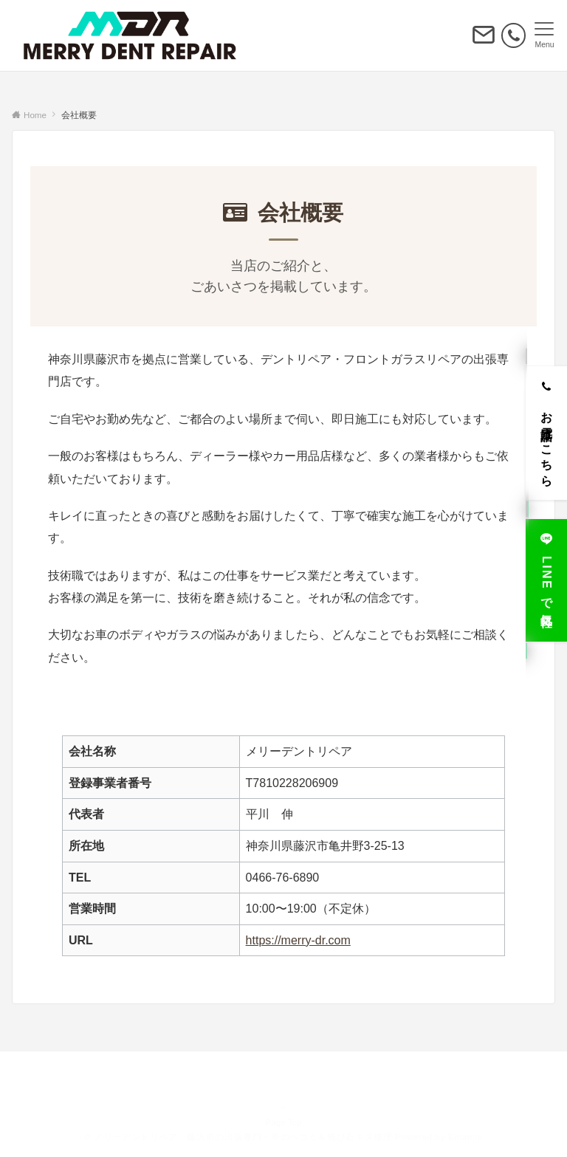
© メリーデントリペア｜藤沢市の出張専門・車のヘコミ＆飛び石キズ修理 (238, 1136)
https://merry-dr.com (298, 940)
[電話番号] (513, 35)
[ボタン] (483, 41)
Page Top (283, 1103)
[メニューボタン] (544, 35)
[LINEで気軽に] (546, 574)
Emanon (465, 1136)
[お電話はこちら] (546, 427)
